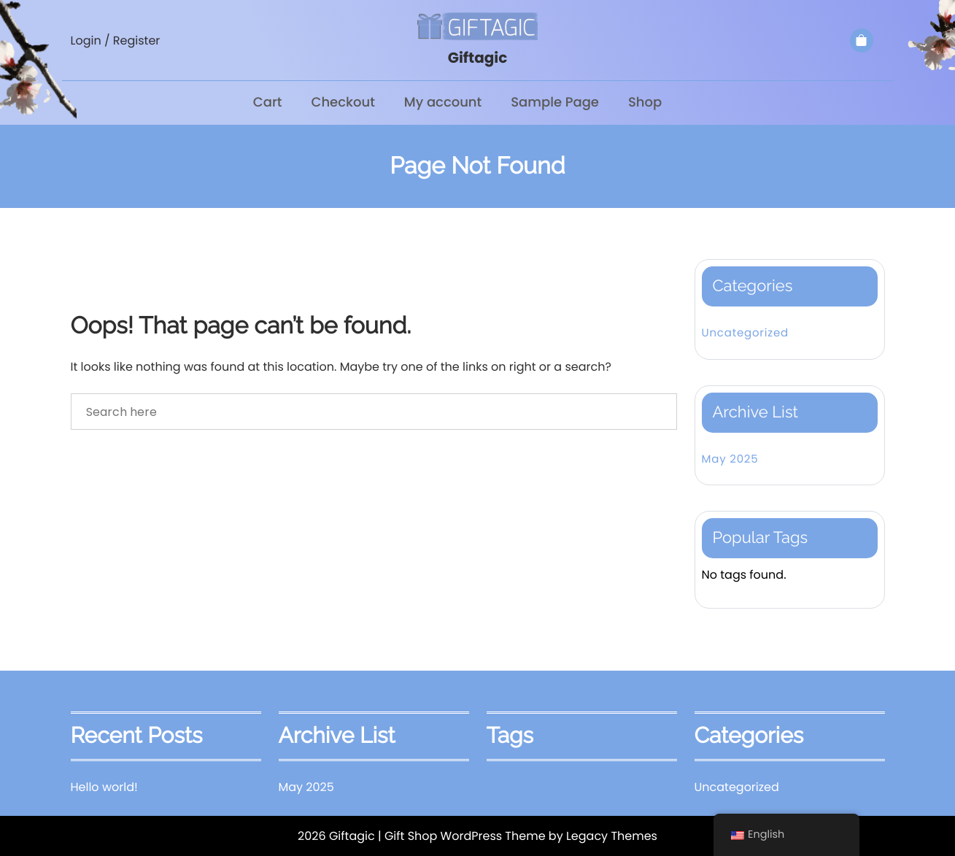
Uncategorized (745, 333)
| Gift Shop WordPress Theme (462, 836)
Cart (267, 102)
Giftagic (478, 57)
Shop (645, 102)
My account (443, 102)
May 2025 (730, 459)
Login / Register (116, 40)
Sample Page (555, 102)
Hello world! (104, 787)
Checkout (343, 102)
